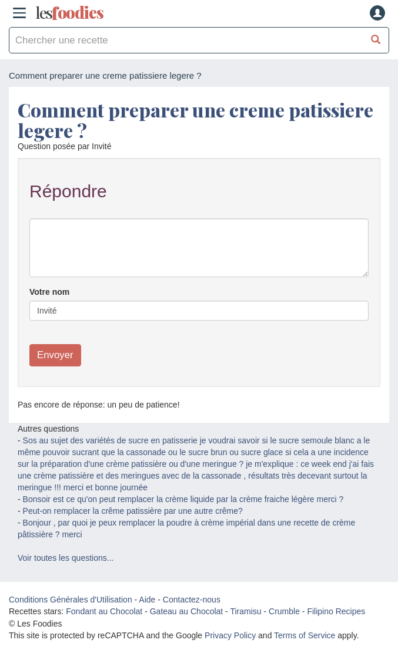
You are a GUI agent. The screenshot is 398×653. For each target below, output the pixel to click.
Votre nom (49, 292)
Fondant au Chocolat (104, 611)
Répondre (68, 191)
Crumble (284, 611)
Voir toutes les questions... (65, 558)
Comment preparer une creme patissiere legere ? (195, 120)
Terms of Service (304, 635)
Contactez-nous (191, 599)
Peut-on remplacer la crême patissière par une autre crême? (133, 511)
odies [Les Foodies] (69, 13)
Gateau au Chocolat (186, 611)
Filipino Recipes (336, 611)
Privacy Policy (230, 635)
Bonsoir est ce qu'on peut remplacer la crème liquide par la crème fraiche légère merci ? (183, 499)
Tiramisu (245, 611)
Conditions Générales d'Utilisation (70, 599)
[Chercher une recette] (376, 40)
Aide (147, 599)
